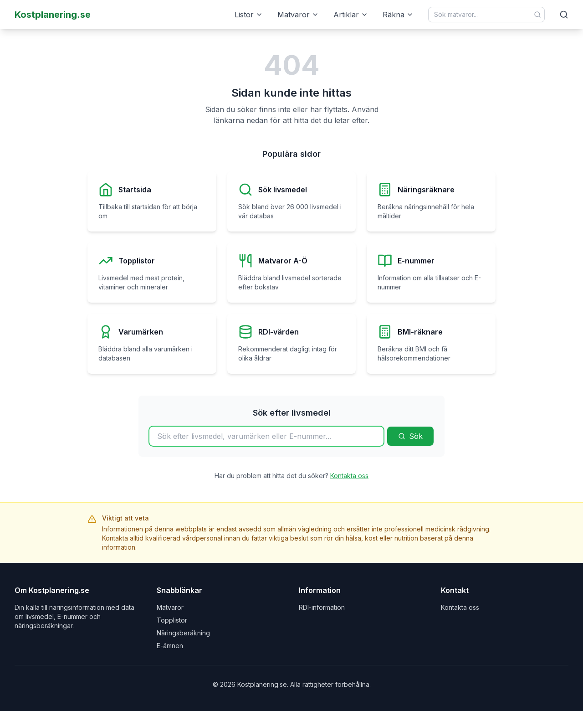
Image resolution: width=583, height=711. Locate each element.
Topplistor (172, 620)
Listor (249, 14)
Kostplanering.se (53, 14)
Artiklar (350, 14)
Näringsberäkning (183, 633)
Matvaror (298, 14)
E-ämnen (170, 645)
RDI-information (322, 607)
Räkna (398, 14)
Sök (410, 436)
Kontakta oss (349, 475)
